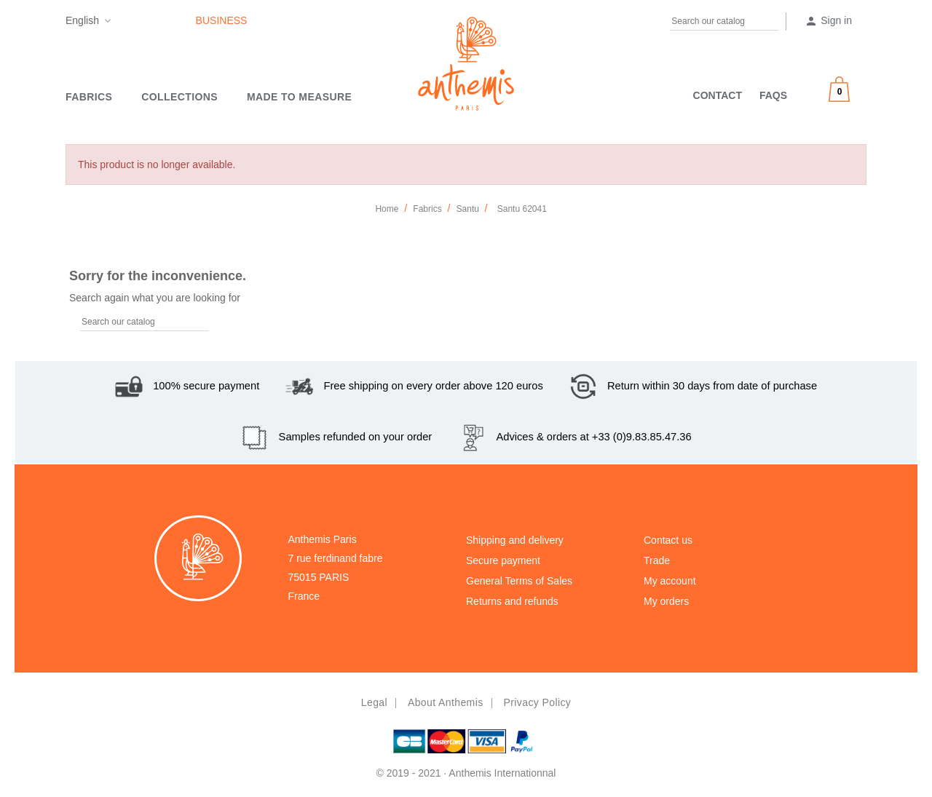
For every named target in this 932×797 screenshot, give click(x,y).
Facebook (124, 23)
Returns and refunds (512, 601)
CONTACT (717, 95)
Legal (374, 702)
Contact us (668, 540)
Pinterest (153, 23)
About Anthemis (445, 702)
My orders (666, 601)
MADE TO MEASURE (299, 97)
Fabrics (89, 97)
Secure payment (503, 560)
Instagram (181, 23)
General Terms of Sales (519, 581)
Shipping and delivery (515, 540)
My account (670, 581)
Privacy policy (537, 702)
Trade (657, 560)
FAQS (773, 95)
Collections (179, 97)
